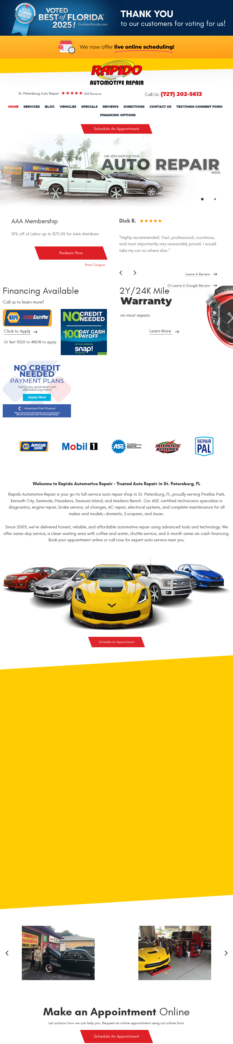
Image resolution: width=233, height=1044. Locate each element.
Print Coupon (95, 265)
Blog (50, 106)
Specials (89, 106)
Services (31, 106)
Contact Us (160, 106)
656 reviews (92, 94)
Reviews (111, 106)
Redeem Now (71, 253)
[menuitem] (13, 107)
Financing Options (118, 115)
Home (13, 106)
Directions (134, 106)
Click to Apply (17, 331)
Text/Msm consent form (199, 106)
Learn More (160, 331)
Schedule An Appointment (116, 128)
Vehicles (68, 106)
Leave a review (197, 274)
